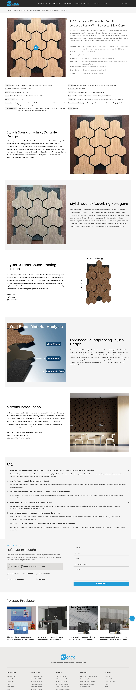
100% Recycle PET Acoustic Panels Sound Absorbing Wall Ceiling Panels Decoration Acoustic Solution (21, 638)
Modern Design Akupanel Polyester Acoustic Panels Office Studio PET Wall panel (82, 638)
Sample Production (17, 579)
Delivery (42, 579)
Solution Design (44, 573)
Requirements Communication (21, 573)
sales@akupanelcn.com (29, 566)
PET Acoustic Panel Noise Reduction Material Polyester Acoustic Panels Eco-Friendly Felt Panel (113, 638)
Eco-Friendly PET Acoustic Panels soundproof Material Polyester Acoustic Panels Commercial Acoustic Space (50, 638)
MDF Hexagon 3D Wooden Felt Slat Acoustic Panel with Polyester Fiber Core (41, 10)
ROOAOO (10, 10)
